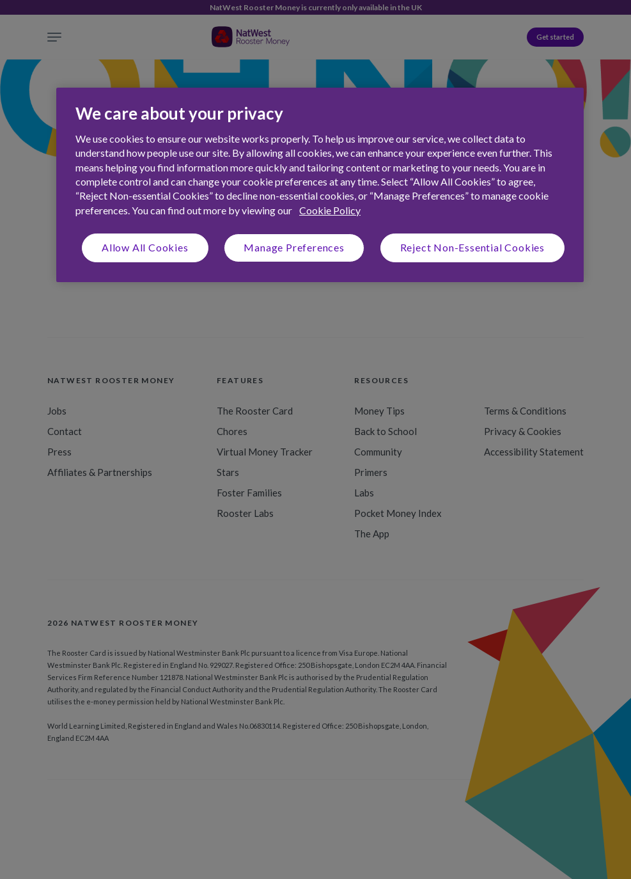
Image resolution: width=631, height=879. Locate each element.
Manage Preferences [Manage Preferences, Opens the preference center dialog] (294, 247)
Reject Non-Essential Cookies (472, 247)
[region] (320, 184)
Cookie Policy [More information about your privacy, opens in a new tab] (330, 210)
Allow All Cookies (145, 247)
